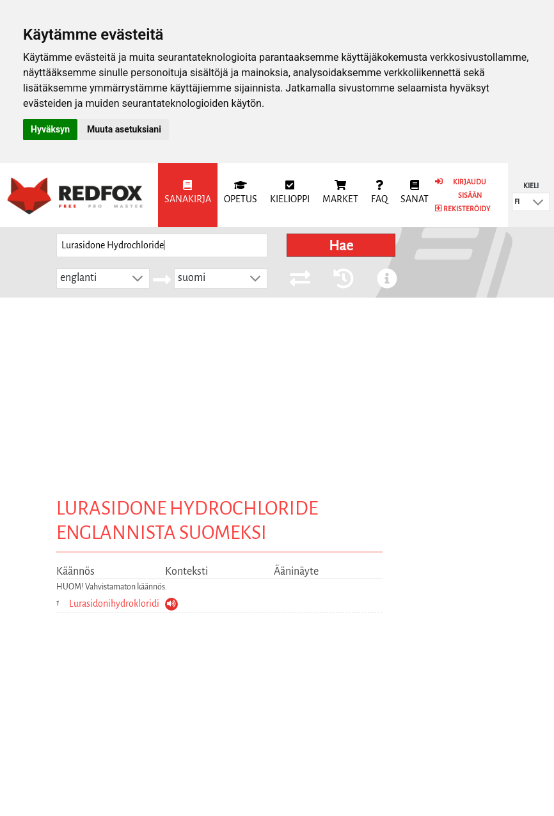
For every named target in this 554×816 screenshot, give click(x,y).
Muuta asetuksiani (124, 129)
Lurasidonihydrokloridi (114, 603)
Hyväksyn (50, 129)
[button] (538, 202)
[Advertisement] (277, 393)
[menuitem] (188, 195)
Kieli (531, 185)
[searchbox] (161, 245)
